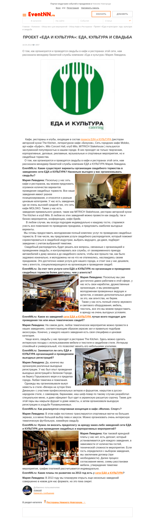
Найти (25, 20)
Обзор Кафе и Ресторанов (80, 27)
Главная (26, 27)
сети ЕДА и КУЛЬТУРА (77, 316)
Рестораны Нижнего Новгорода (65, 502)
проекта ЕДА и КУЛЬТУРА (96, 139)
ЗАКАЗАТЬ (101, 14)
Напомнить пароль (90, 8)
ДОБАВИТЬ (122, 14)
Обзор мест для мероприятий (54, 27)
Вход (58, 8)
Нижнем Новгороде (101, 4)
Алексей (38, 490)
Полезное (35, 27)
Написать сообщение (44, 493)
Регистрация (73, 8)
